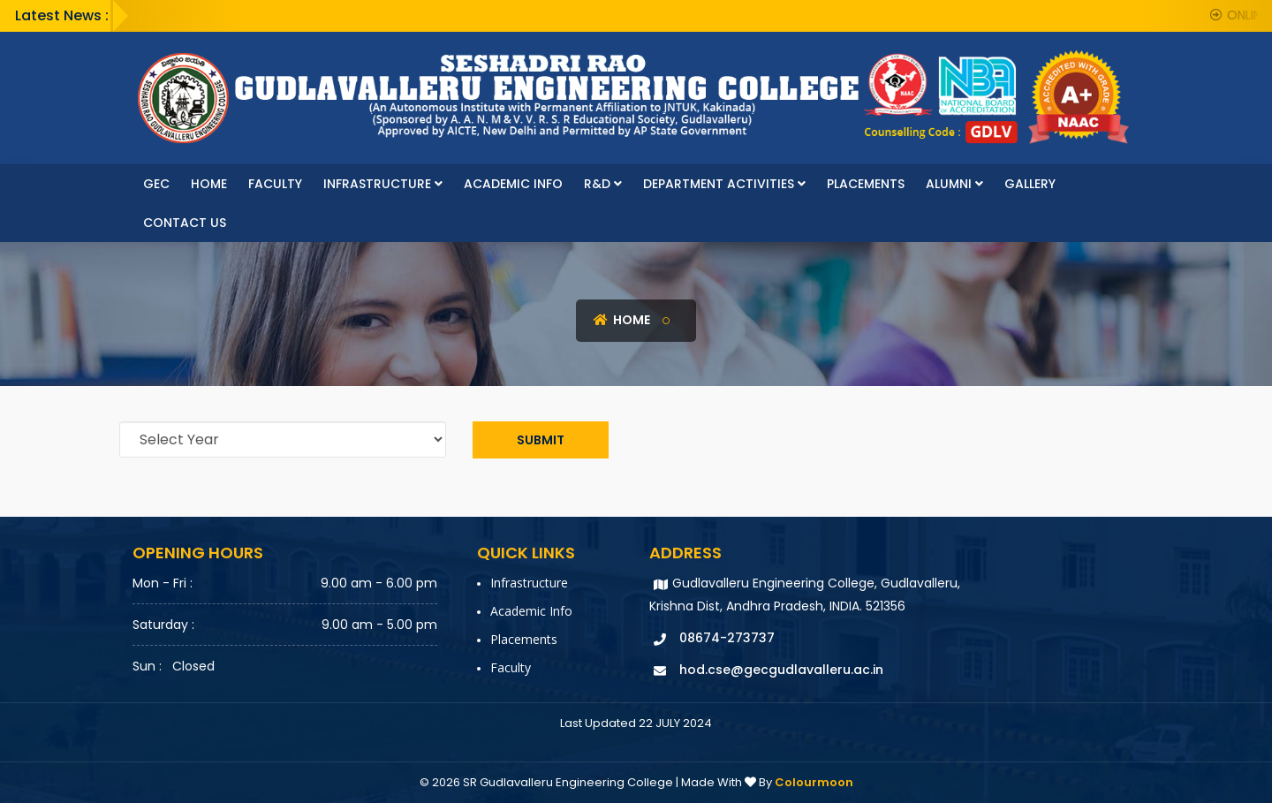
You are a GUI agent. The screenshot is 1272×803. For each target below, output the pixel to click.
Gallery (1030, 184)
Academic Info (513, 184)
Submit (540, 440)
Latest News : (62, 15)
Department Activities (724, 184)
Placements (866, 184)
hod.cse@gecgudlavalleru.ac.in (781, 669)
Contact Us (184, 222)
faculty (275, 184)
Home (209, 184)
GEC (156, 184)
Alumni (954, 184)
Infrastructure (383, 184)
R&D (603, 184)
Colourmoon (814, 782)
